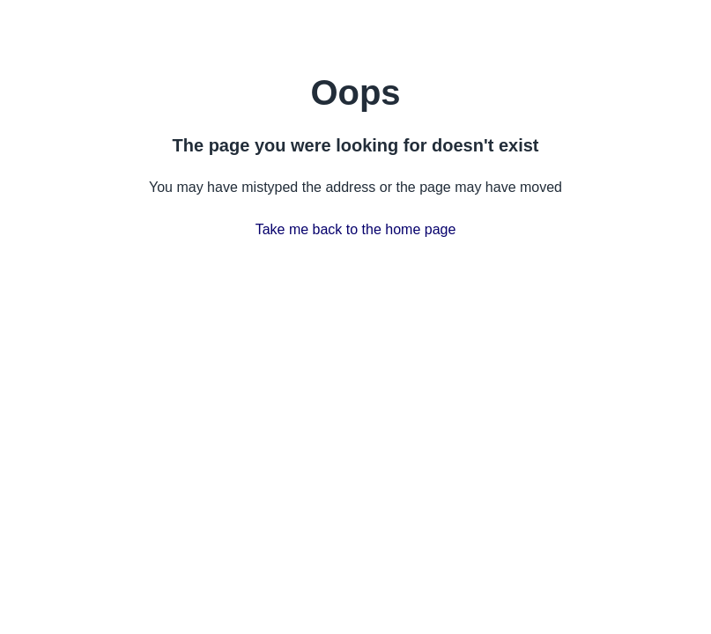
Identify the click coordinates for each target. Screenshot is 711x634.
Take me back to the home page (356, 229)
